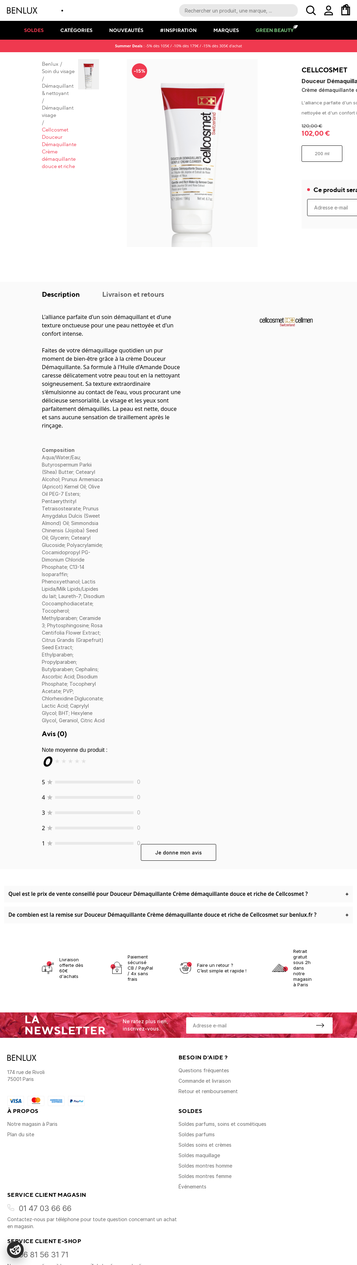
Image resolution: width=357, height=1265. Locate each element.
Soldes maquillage (199, 1155)
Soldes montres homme (205, 1166)
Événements (192, 1187)
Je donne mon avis (178, 853)
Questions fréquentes (203, 1070)
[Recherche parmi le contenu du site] (238, 10)
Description (61, 294)
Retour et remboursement (208, 1091)
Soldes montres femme (204, 1176)
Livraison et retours (133, 294)
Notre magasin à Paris (32, 1124)
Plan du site (20, 1134)
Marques (226, 30)
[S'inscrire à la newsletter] (320, 1025)
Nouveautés (126, 30)
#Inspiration (178, 30)
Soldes (34, 30)
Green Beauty (275, 30)
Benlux (50, 64)
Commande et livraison (204, 1081)
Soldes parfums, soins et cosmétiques (222, 1124)
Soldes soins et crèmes (204, 1145)
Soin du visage (58, 71)
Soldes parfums (196, 1134)
